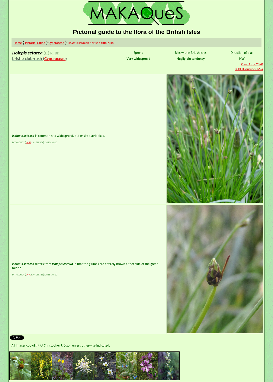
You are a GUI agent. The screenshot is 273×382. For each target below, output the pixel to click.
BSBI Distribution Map (249, 69)
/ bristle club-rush (90, 43)
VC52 (28, 142)
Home (18, 43)
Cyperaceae (56, 43)
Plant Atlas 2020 (252, 64)
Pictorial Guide (35, 43)
